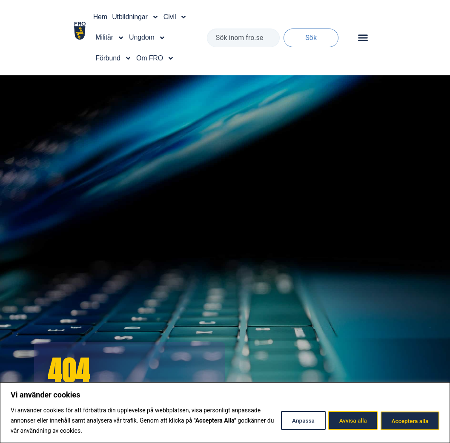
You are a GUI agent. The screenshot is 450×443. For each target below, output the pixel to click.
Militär (109, 38)
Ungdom (147, 38)
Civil (175, 17)
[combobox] (243, 38)
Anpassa (292, 420)
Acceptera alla (408, 420)
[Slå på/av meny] (363, 37)
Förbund (113, 58)
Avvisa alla (346, 420)
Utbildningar (135, 17)
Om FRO (155, 58)
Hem (100, 16)
